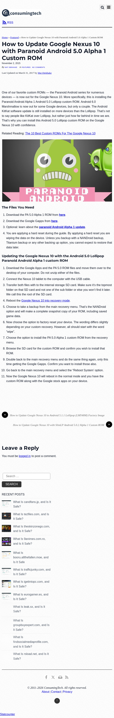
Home (5, 37)
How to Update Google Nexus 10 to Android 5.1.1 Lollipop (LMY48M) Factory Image (53, 415)
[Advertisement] (57, 82)
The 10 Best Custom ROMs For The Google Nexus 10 (60, 133)
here (62, 214)
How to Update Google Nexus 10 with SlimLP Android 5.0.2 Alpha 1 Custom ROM (62, 425)
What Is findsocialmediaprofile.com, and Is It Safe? (30, 642)
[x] (53, 676)
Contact (56, 691)
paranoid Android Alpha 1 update (62, 227)
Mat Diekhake (11, 67)
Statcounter (7, 714)
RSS (10, 22)
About (45, 691)
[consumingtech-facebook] (46, 676)
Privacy (67, 691)
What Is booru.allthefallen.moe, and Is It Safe (30, 557)
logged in (25, 456)
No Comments (38, 67)
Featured (14, 37)
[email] (60, 676)
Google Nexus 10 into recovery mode (45, 300)
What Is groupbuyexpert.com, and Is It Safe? (31, 625)
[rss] (66, 676)
